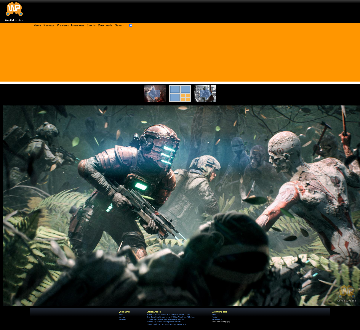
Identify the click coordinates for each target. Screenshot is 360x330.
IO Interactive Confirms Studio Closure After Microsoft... (166, 319)
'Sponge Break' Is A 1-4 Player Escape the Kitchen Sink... (167, 324)
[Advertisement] (180, 56)
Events (91, 25)
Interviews (77, 25)
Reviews (49, 25)
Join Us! (214, 317)
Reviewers (122, 319)
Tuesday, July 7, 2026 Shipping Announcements (164, 322)
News (121, 314)
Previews (63, 25)
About (214, 314)
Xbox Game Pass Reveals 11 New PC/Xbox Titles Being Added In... (171, 317)
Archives (122, 317)
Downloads (105, 25)
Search (119, 25)
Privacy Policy (217, 319)
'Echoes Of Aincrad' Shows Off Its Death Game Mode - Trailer (168, 314)
